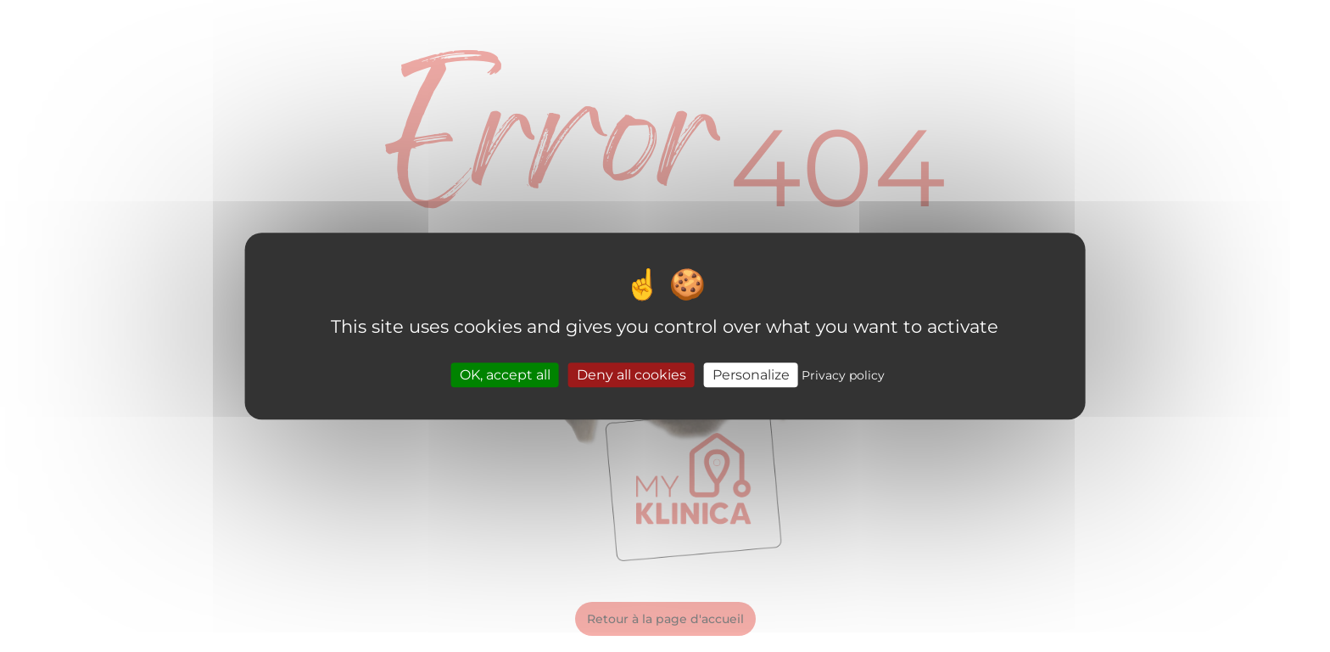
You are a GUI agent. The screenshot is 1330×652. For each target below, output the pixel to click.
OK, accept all (505, 375)
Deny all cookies (631, 375)
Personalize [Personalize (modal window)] (751, 375)
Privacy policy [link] (843, 375)
